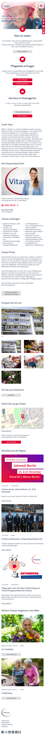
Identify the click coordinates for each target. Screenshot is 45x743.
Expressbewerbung (22, 112)
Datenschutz (5, 722)
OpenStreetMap (33, 427)
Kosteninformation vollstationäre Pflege (11, 293)
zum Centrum (11, 654)
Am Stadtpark (7, 649)
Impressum (5, 721)
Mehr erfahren (22, 51)
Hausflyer (11, 395)
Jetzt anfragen (22, 80)
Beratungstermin (22, 83)
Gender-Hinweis (7, 724)
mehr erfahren (6, 501)
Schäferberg (6, 693)
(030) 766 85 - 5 (9, 205)
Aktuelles (4, 726)
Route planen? (6, 431)
